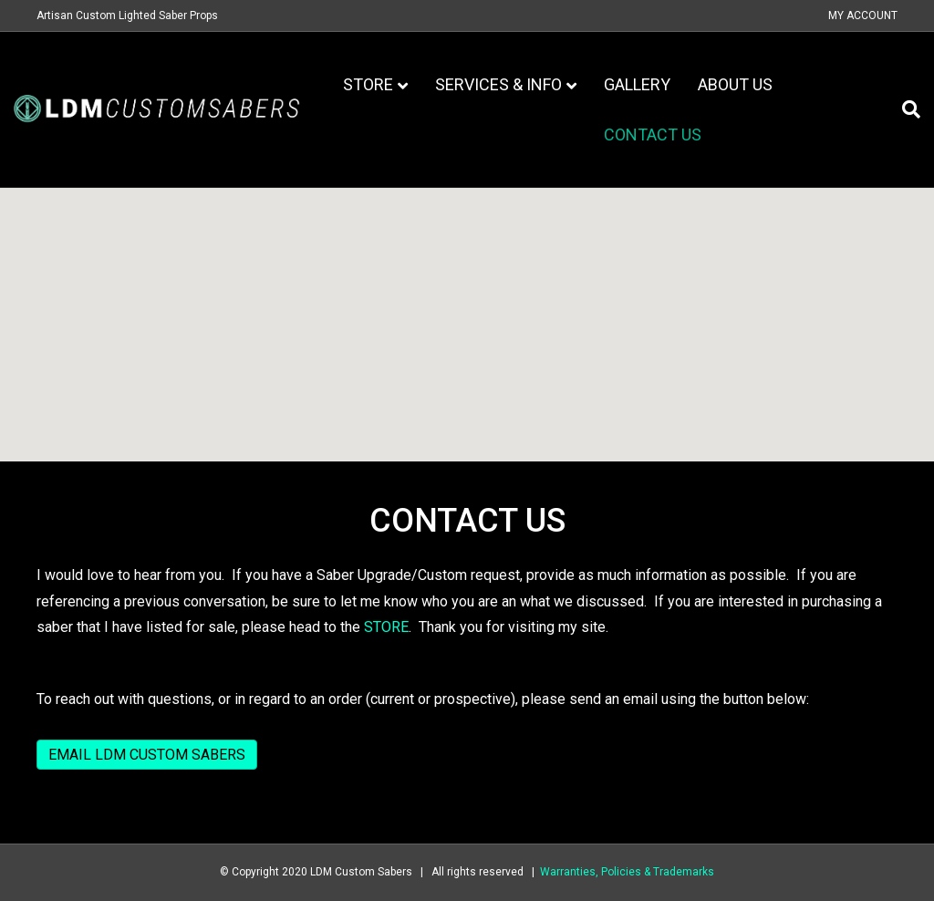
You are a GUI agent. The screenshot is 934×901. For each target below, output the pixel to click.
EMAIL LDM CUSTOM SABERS (146, 754)
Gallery (637, 84)
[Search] (904, 109)
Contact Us (652, 134)
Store (368, 84)
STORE (386, 627)
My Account (863, 15)
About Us (735, 84)
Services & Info (498, 84)
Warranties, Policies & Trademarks (627, 871)
